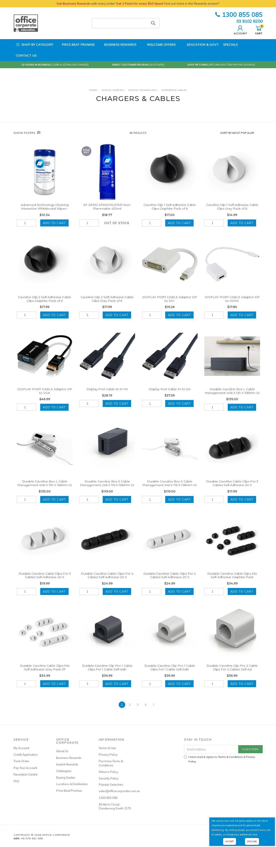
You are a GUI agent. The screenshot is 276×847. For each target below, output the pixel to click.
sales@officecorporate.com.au (115, 791)
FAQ (16, 781)
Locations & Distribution (72, 784)
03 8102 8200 (249, 21)
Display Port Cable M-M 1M (107, 395)
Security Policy (108, 778)
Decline (252, 841)
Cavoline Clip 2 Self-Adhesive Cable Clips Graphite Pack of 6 (44, 305)
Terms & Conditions (230, 756)
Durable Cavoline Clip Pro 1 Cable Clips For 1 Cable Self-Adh (107, 673)
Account (240, 29)
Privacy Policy (108, 754)
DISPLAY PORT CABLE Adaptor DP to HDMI (232, 305)
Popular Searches (111, 784)
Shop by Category (34, 44)
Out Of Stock (116, 223)
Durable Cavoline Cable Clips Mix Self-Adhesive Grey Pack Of (44, 673)
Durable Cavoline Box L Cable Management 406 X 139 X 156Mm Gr (232, 397)
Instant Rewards (67, 764)
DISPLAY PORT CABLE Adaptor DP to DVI (169, 305)
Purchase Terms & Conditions (111, 763)
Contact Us (26, 55)
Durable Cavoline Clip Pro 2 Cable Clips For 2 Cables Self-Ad (232, 673)
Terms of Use (107, 748)
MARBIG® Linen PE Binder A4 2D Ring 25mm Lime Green (41, 829)
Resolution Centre (26, 774)
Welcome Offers (158, 43)
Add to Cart (54, 223)
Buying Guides (65, 777)
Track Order (21, 761)
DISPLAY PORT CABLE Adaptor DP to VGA (44, 397)
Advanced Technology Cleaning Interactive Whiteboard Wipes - (45, 206)
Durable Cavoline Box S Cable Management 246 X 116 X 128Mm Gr (107, 489)
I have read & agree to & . (219, 759)
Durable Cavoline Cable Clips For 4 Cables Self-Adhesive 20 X (107, 581)
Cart (259, 29)
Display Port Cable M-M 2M (170, 395)
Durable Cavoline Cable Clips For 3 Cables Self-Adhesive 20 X (232, 489)
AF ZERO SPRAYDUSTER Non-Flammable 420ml (107, 206)
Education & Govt (199, 44)
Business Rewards (117, 44)
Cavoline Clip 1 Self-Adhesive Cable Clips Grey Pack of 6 (232, 206)
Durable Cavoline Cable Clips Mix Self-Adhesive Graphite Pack (232, 581)
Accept (229, 841)
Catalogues (63, 771)
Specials (230, 45)
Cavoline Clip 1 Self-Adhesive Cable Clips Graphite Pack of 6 (170, 206)
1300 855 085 (239, 14)
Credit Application (26, 754)
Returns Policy (108, 772)
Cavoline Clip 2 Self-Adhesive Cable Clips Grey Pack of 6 (107, 305)
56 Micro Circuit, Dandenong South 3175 (115, 806)
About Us (62, 751)
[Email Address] (211, 749)
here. (255, 834)
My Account (21, 748)
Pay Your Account (25, 768)
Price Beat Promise (76, 44)
